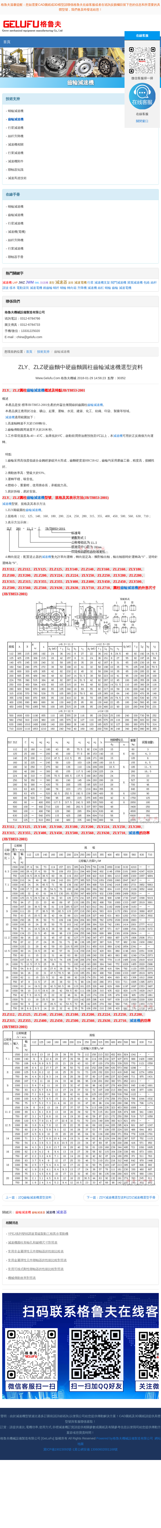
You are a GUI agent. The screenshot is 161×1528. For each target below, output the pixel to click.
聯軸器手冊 (15, 257)
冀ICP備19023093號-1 (58, 1449)
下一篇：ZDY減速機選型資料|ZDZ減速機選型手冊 (121, 1197)
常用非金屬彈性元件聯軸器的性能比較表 (36, 1251)
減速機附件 (15, 161)
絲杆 (154, 282)
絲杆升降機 (15, 136)
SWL (36, 283)
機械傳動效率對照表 (22, 1278)
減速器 (61, 282)
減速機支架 (102, 282)
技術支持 (43, 351)
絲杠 (101, 288)
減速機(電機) (16, 231)
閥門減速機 (118, 282)
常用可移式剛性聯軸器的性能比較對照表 (36, 1269)
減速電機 (80, 282)
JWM (30, 282)
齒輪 (115, 288)
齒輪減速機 (15, 215)
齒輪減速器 (38, 1212)
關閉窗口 (142, 121)
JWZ (21, 282)
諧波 (5, 288)
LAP (15, 282)
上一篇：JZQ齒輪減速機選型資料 (29, 1197)
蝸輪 (63, 288)
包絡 (147, 282)
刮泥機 (44, 282)
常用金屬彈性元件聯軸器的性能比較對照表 (37, 1260)
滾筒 (70, 282)
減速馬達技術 (17, 178)
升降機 (82, 288)
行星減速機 (15, 127)
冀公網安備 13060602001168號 (96, 1449)
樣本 (13, 288)
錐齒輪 (47, 288)
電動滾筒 (23, 288)
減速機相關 (15, 144)
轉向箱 (72, 288)
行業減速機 (15, 153)
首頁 (6, 42)
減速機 (7, 282)
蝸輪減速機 (15, 111)
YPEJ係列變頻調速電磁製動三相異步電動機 (38, 1233)
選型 (51, 282)
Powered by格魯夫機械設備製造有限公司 (124, 1438)
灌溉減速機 (135, 282)
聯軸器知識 (15, 169)
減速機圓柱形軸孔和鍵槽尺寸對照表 (33, 1242)
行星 (90, 282)
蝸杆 (56, 288)
